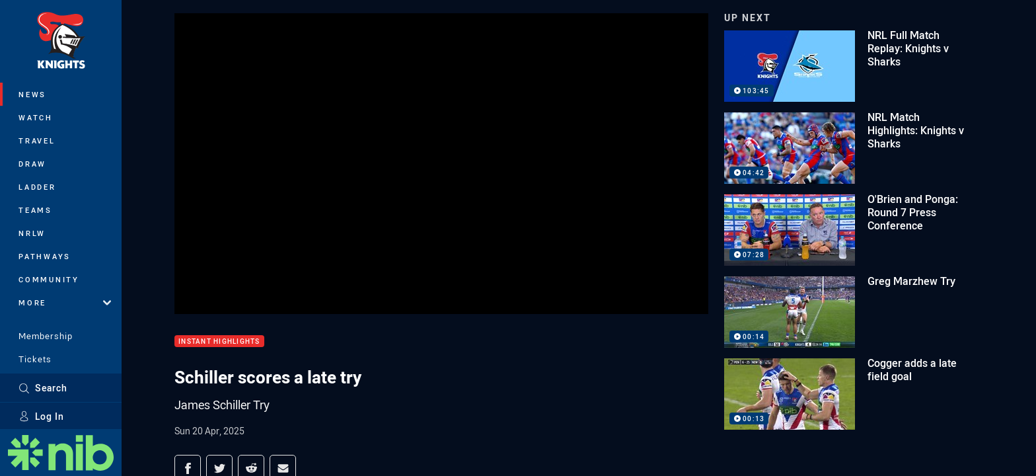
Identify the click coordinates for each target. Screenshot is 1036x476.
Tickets (35, 359)
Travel (37, 140)
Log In (41, 416)
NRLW (32, 233)
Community (48, 279)
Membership (45, 336)
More (64, 302)
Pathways (44, 256)
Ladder (37, 187)
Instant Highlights (219, 341)
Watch (35, 117)
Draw (32, 164)
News (32, 94)
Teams (35, 210)
